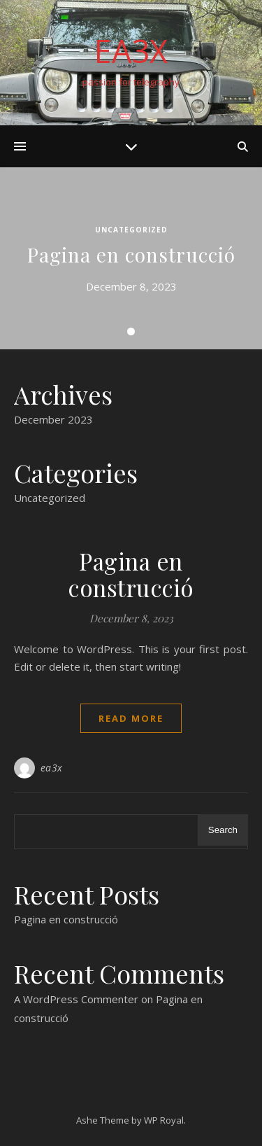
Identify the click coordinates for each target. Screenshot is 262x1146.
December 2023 (53, 419)
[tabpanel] (131, 258)
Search (223, 830)
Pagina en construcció (131, 254)
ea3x (52, 767)
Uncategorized (131, 230)
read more (131, 718)
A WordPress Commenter (76, 999)
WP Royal (164, 1120)
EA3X (131, 51)
